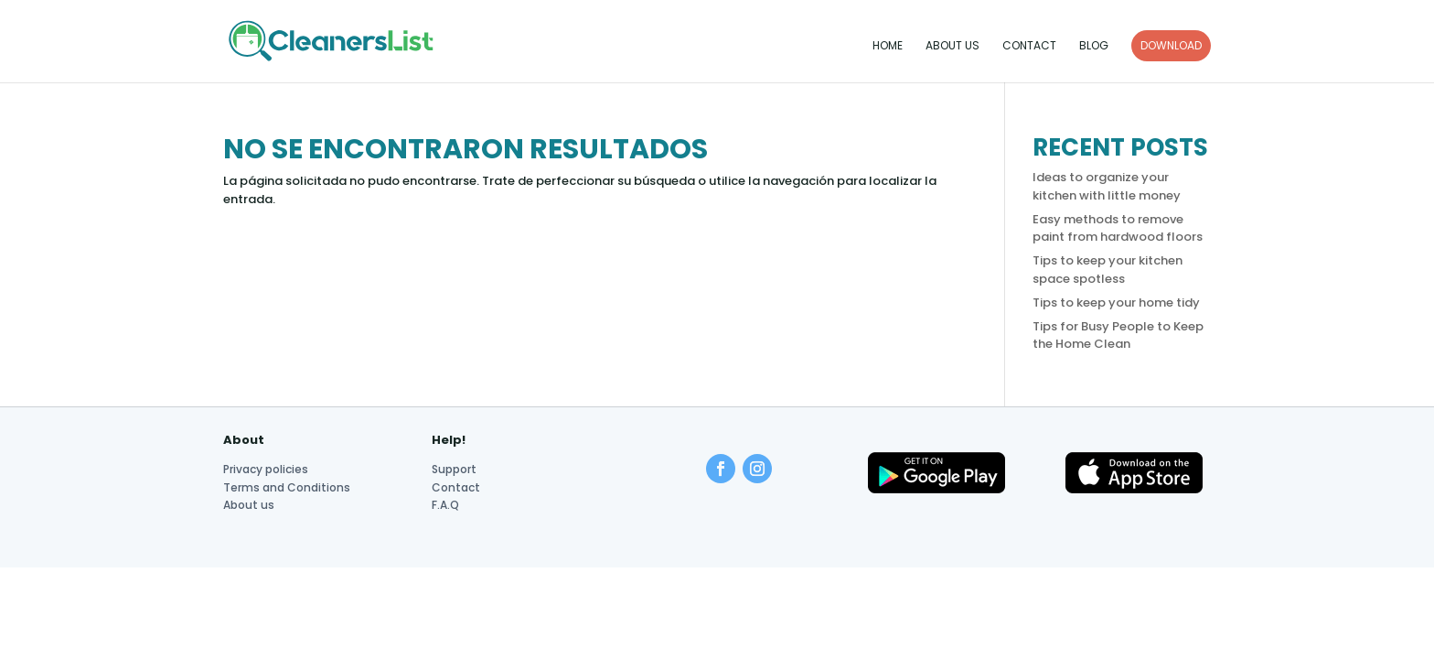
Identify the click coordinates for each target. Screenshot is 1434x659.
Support (454, 469)
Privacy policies (265, 469)
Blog (1093, 46)
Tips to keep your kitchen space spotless (1108, 269)
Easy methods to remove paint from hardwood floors (1118, 228)
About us (952, 46)
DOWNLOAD (1171, 45)
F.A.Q (445, 505)
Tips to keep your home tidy (1116, 302)
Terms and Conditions (286, 487)
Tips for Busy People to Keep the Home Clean (1118, 335)
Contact (1029, 46)
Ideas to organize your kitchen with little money (1107, 186)
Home (887, 46)
